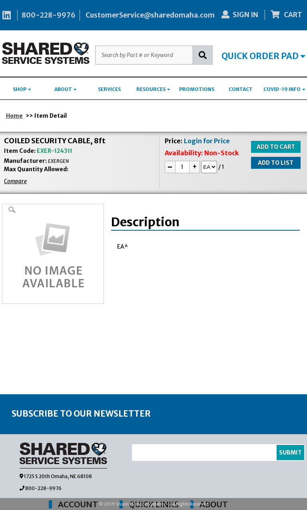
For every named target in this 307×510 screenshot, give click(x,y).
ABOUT (65, 89)
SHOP (22, 89)
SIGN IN (239, 14)
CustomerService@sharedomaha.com (150, 15)
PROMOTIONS (196, 89)
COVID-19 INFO (284, 89)
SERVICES (109, 89)
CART (287, 14)
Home (14, 115)
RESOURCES (153, 89)
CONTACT (241, 89)
